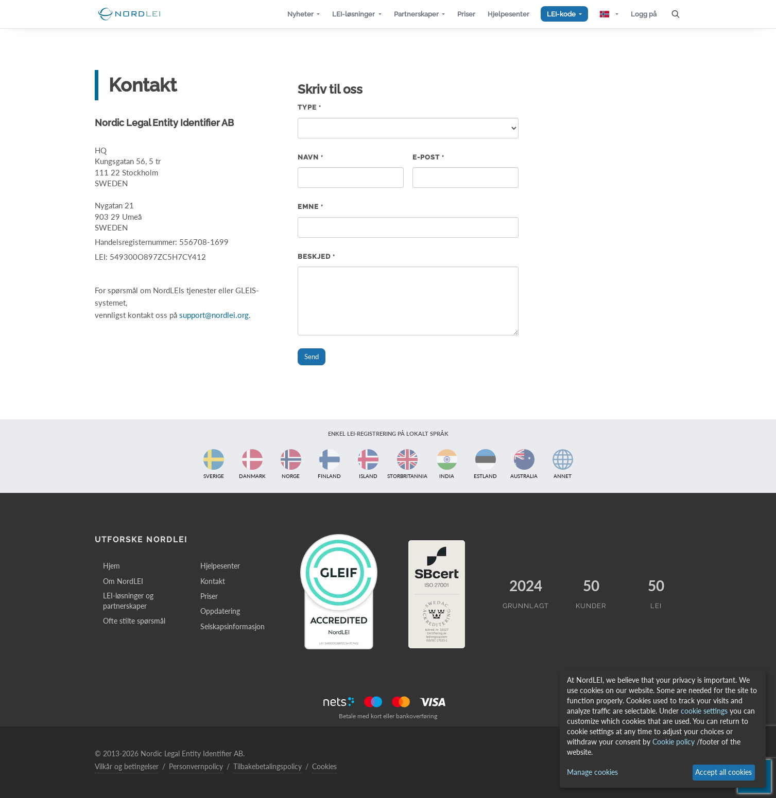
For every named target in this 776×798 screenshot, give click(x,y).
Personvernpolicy (196, 766)
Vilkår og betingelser (127, 766)
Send (311, 356)
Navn (310, 157)
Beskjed (316, 256)
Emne (310, 206)
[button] (303, 14)
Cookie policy (673, 741)
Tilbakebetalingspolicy (267, 766)
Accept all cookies (723, 772)
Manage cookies (592, 772)
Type (309, 107)
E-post (428, 157)
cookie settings (704, 710)
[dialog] (663, 729)
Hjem (111, 565)
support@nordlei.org (214, 315)
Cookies (324, 766)
